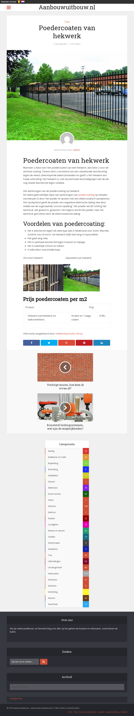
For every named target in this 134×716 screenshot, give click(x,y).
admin (76, 149)
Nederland (23, 2)
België (18, 2)
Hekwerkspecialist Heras (68, 333)
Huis (70, 712)
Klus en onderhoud (87, 712)
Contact (101, 712)
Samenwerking (112, 712)
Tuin (66, 21)
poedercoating (86, 194)
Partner (124, 712)
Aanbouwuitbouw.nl (67, 7)
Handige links (16, 698)
